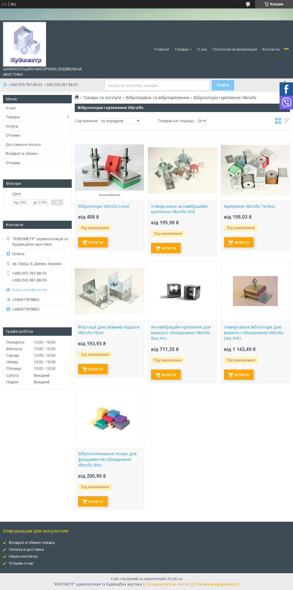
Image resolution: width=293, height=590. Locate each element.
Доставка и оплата (23, 144)
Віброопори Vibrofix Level (103, 206)
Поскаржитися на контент (168, 584)
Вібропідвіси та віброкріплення (157, 97)
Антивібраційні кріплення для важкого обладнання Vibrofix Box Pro (181, 332)
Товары (181, 49)
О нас (202, 49)
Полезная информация (235, 49)
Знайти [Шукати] (222, 85)
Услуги (12, 126)
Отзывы (13, 135)
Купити (95, 242)
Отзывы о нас (21, 563)
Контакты (271, 49)
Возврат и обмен (22, 153)
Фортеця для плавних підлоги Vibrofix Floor (109, 329)
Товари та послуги (102, 97)
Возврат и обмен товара (32, 542)
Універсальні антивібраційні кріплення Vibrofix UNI (179, 209)
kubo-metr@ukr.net (29, 289)
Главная (161, 49)
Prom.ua (175, 578)
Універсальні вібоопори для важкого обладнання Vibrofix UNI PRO (253, 332)
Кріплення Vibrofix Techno (249, 206)
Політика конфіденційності (217, 584)
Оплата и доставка (26, 549)
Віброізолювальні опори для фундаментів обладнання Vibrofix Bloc (107, 459)
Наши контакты (23, 556)
